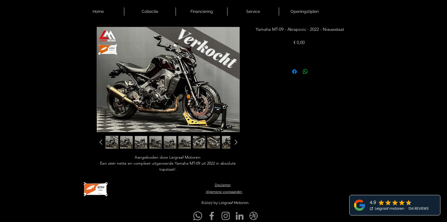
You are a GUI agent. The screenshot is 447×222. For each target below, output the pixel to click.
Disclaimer (223, 185)
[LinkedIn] (239, 215)
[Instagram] (225, 215)
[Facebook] (211, 215)
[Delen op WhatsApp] (305, 71)
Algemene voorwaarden (224, 191)
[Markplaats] (253, 215)
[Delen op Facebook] (294, 71)
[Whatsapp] (197, 215)
